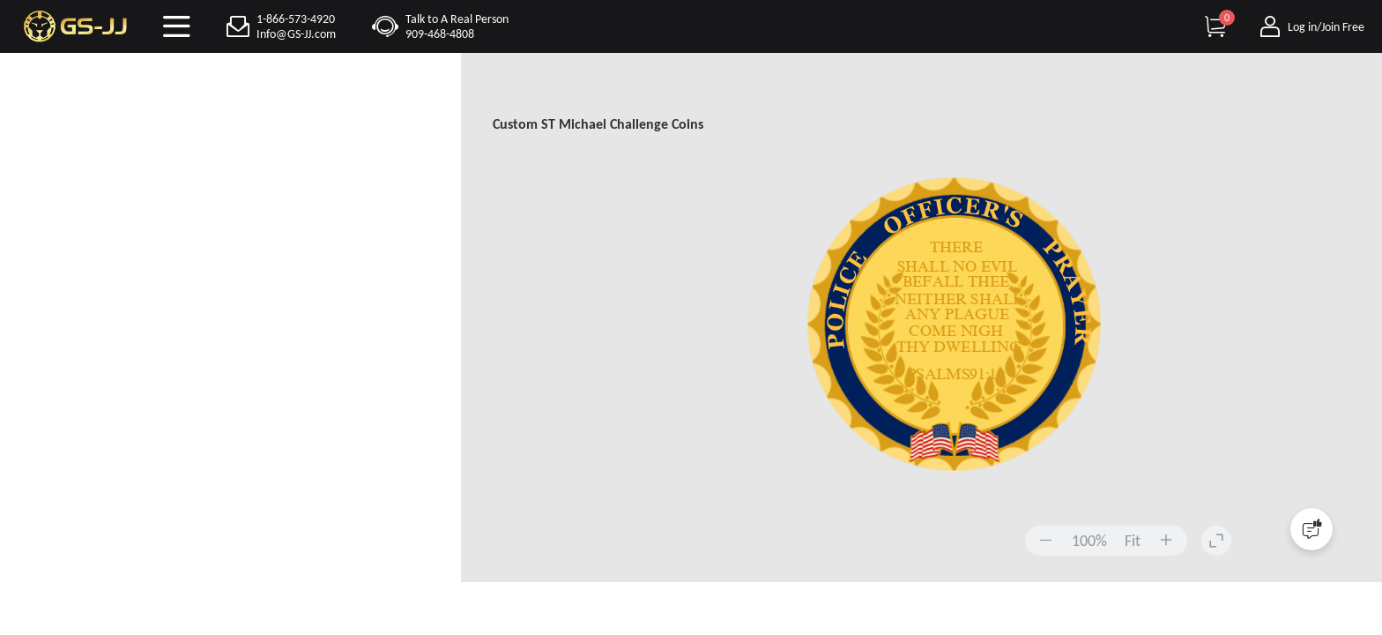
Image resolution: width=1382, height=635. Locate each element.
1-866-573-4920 (295, 18)
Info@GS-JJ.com (296, 33)
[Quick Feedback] (1311, 529)
